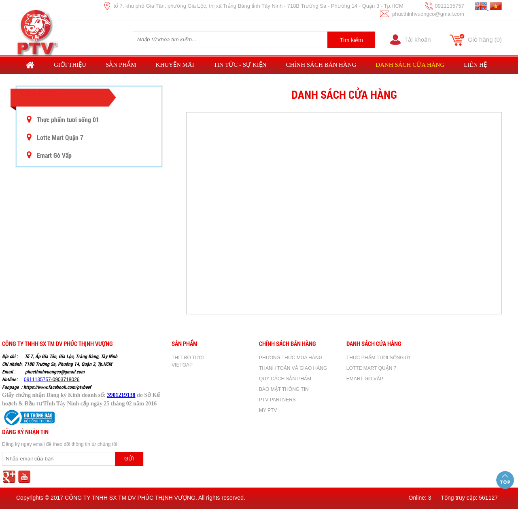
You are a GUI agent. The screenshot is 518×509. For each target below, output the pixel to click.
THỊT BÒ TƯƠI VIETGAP (188, 361)
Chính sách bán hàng (321, 65)
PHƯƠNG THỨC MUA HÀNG (291, 358)
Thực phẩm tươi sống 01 (63, 119)
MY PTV (268, 410)
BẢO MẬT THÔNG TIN (284, 389)
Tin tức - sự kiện (240, 65)
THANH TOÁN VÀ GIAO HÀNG (293, 368)
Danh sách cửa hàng (410, 65)
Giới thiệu (70, 65)
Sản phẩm (121, 65)
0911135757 (37, 379)
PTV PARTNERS (277, 400)
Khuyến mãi (175, 65)
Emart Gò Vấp (49, 155)
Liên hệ (475, 65)
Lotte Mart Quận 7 (55, 137)
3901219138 (121, 395)
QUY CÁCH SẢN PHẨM (285, 379)
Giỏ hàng (485, 39)
